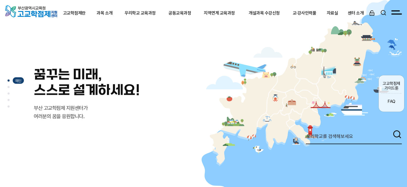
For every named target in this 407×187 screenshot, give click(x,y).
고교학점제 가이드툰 (391, 86)
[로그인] (372, 13)
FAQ (391, 101)
